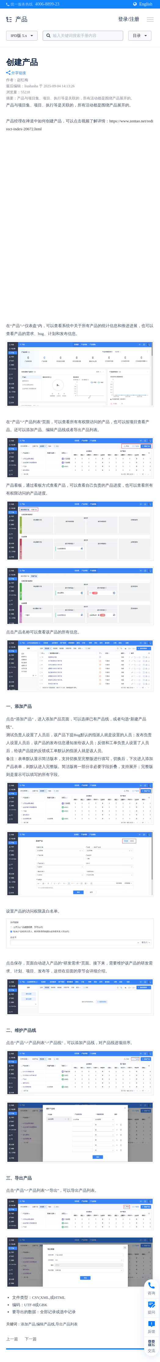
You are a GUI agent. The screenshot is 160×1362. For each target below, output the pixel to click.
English (142, 4)
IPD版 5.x (22, 35)
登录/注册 (128, 19)
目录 (140, 35)
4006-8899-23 (47, 4)
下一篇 (31, 1339)
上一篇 (12, 1339)
